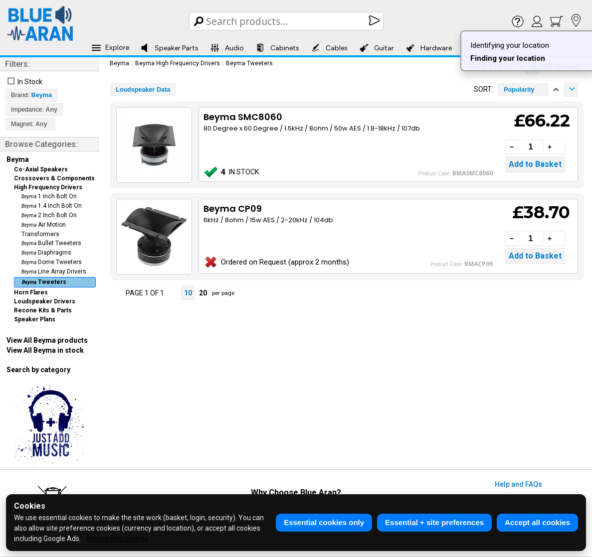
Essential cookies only (324, 522)
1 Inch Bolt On (49, 196)
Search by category (38, 370)
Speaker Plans (34, 319)
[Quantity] (531, 147)
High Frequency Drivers (48, 187)
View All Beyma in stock (45, 350)
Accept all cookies (537, 522)
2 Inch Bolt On (49, 215)
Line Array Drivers (53, 271)
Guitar (377, 47)
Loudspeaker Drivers (44, 301)
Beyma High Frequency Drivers (177, 63)
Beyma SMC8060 (242, 117)
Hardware (429, 47)
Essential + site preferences (434, 522)
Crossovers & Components (54, 178)
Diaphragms (46, 252)
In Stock (29, 82)
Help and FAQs (518, 484)
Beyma (17, 159)
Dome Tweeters (51, 262)
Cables (329, 47)
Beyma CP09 (232, 208)
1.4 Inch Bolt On (51, 205)
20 (203, 293)
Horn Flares (31, 292)
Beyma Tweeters (249, 63)
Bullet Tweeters (51, 243)
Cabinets (277, 47)
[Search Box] (287, 21)
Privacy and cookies (117, 539)
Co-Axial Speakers (41, 169)
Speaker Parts (169, 47)
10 (188, 293)
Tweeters (44, 281)
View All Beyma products (47, 340)
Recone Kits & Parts (43, 310)
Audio (227, 47)
